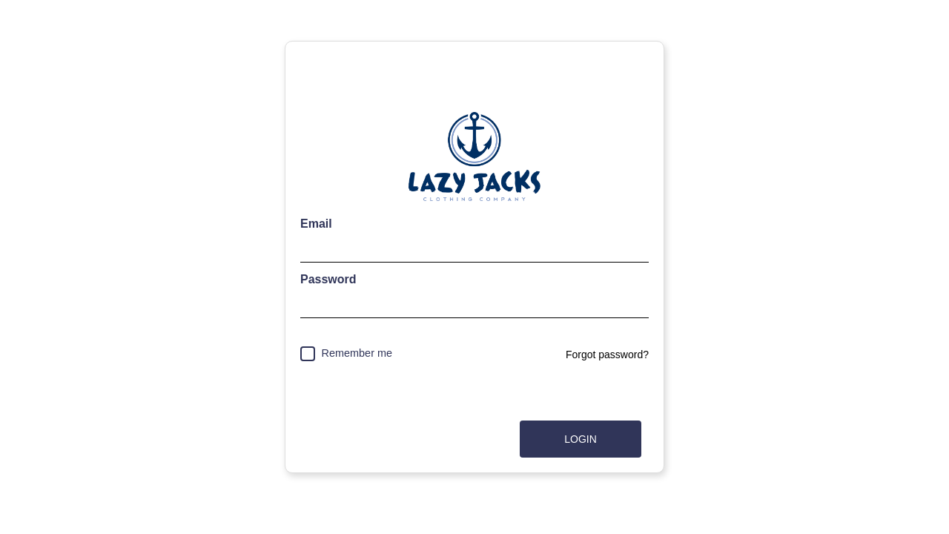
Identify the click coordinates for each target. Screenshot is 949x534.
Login (580, 439)
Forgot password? (607, 354)
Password (328, 279)
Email (316, 223)
